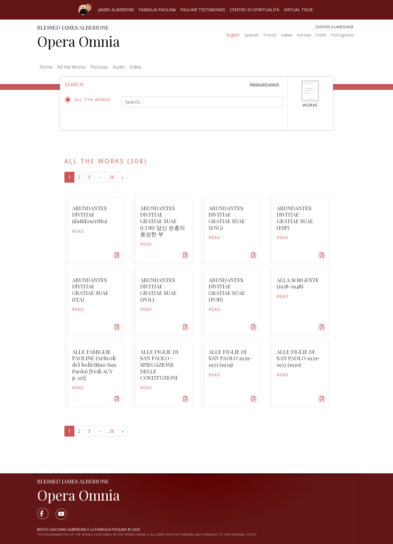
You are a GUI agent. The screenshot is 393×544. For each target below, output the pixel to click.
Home (47, 66)
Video (136, 67)
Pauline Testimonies (202, 9)
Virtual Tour (298, 9)
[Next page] (123, 177)
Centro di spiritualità (254, 9)
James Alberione (116, 9)
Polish (321, 35)
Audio (119, 67)
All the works (89, 100)
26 (111, 177)
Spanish (251, 35)
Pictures (99, 67)
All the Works (71, 67)
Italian (286, 35)
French (269, 35)
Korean (304, 35)
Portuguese (342, 35)
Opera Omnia (78, 41)
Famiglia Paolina (157, 9)
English (233, 35)
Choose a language (334, 26)
